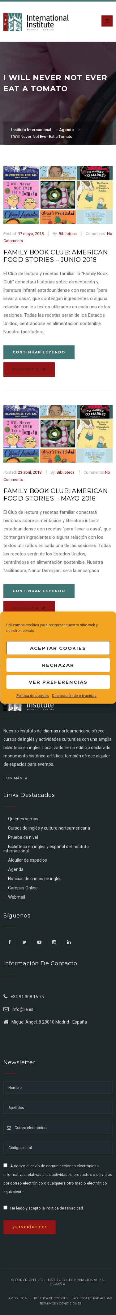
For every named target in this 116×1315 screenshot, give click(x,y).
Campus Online (23, 887)
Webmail (16, 897)
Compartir (29, 369)
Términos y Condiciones (60, 1303)
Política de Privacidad (64, 1208)
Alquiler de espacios (27, 860)
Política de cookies (32, 696)
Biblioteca (68, 233)
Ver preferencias (58, 682)
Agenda (16, 869)
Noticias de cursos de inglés (35, 878)
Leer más (15, 778)
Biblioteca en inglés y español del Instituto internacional (46, 848)
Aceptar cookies (58, 648)
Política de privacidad (92, 1298)
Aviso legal (18, 1298)
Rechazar (58, 665)
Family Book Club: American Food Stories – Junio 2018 (55, 256)
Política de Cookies (51, 1298)
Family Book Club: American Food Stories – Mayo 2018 (55, 494)
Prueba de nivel (23, 837)
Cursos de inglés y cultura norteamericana (49, 828)
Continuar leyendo (39, 352)
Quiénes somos (23, 818)
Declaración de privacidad (74, 696)
